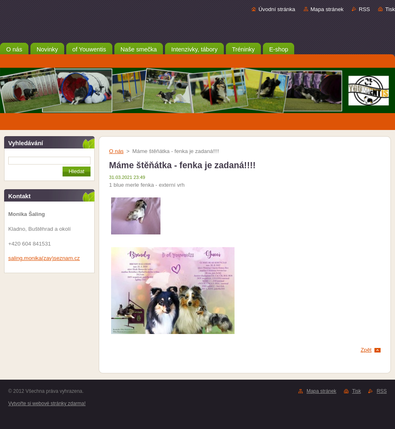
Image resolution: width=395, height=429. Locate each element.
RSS (364, 9)
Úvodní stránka (276, 9)
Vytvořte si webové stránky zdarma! (47, 403)
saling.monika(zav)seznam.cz (44, 258)
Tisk (390, 9)
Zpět (366, 350)
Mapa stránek (327, 9)
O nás (116, 151)
